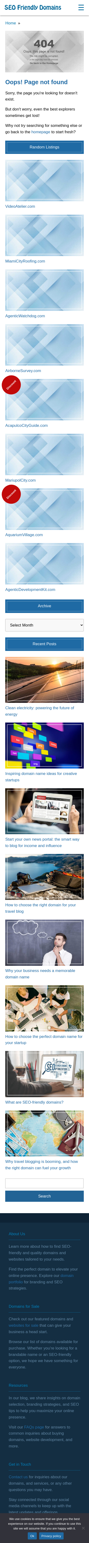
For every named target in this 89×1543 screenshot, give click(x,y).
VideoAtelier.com (20, 206)
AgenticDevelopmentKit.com (30, 589)
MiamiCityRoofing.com (25, 261)
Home (10, 23)
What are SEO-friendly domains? (34, 1102)
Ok (32, 1536)
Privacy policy (51, 1536)
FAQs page (34, 1427)
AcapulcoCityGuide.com (26, 425)
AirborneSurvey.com (23, 370)
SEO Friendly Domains (33, 7)
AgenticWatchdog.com (25, 316)
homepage (40, 132)
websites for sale (23, 1325)
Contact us (18, 1477)
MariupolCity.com (20, 480)
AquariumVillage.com (24, 535)
